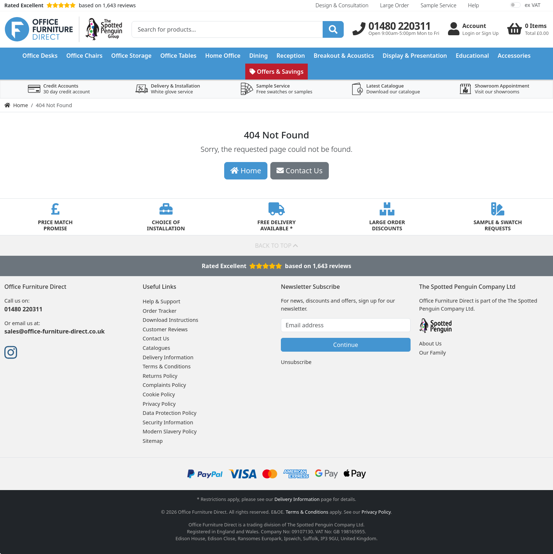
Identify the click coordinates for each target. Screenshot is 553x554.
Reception (290, 56)
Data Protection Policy (170, 412)
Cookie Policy (159, 394)
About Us (430, 343)
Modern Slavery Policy (170, 431)
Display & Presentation (415, 56)
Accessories (514, 56)
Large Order (394, 5)
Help (473, 5)
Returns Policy (160, 375)
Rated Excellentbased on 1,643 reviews (276, 266)
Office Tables (178, 56)
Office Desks (40, 56)
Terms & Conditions (167, 366)
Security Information (168, 422)
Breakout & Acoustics (344, 56)
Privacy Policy (159, 403)
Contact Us (156, 338)
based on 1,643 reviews (70, 5)
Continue (345, 345)
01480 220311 (23, 309)
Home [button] (245, 170)
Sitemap (153, 440)
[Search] (333, 29)
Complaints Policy (164, 384)
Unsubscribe (296, 362)
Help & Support (162, 301)
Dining (258, 56)
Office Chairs (84, 56)
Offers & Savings (277, 72)
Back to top (276, 246)
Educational (472, 56)
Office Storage (131, 56)
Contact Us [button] (299, 170)
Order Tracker (160, 310)
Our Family (432, 352)
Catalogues (156, 347)
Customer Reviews (165, 329)
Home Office (223, 56)
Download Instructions (170, 319)
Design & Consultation (341, 5)
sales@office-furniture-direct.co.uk (54, 331)
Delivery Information (168, 357)
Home (16, 105)
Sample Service (438, 5)
